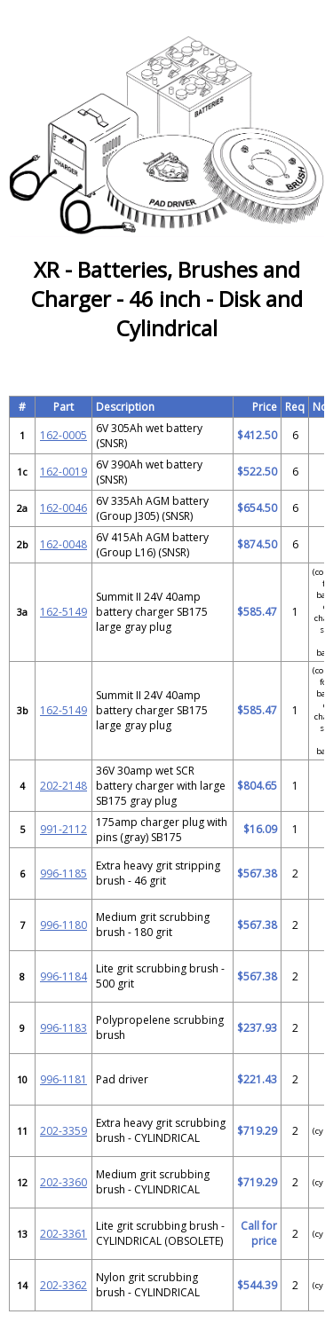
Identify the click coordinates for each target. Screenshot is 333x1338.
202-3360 (63, 1182)
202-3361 (63, 1233)
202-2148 (63, 785)
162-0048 (63, 544)
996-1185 (63, 873)
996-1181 (63, 1079)
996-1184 (63, 976)
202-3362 (63, 1285)
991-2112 (63, 829)
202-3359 (63, 1130)
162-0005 (63, 435)
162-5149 (63, 611)
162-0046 (63, 508)
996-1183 (63, 1027)
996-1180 (63, 925)
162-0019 (63, 471)
